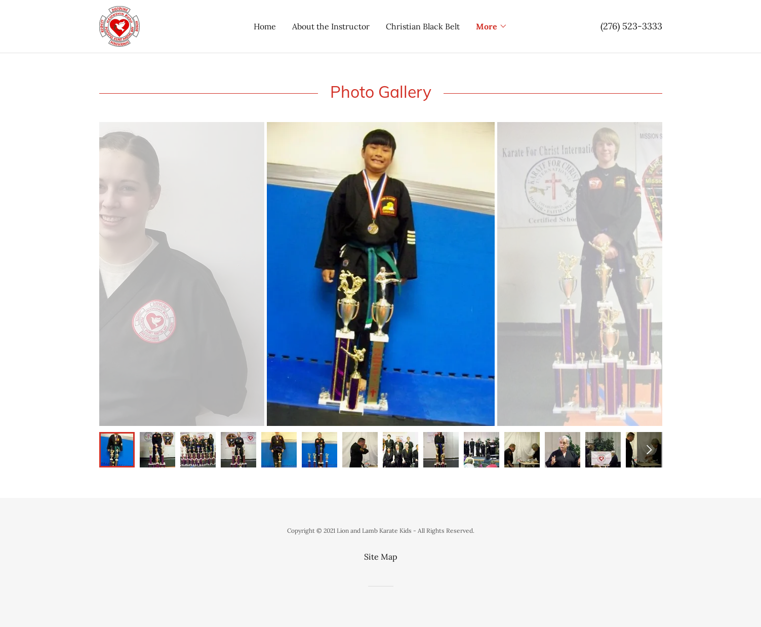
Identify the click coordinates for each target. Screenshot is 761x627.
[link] (119, 25)
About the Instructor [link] (331, 26)
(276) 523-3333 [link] (631, 26)
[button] (491, 26)
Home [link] (265, 26)
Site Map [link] (380, 557)
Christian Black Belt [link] (423, 26)
